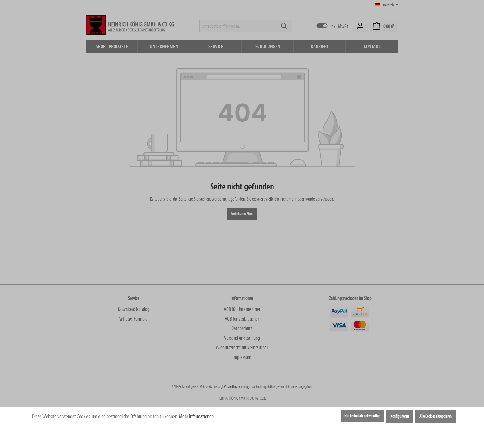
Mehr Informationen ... (198, 416)
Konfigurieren (399, 416)
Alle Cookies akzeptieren (435, 416)
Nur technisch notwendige (362, 416)
